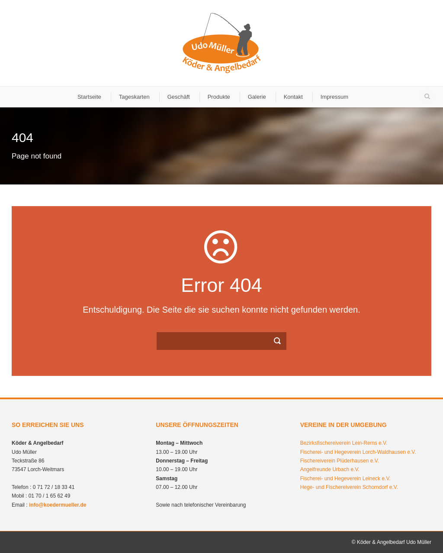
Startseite (89, 97)
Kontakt (293, 97)
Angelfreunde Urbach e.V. (330, 469)
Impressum (334, 97)
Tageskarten (134, 97)
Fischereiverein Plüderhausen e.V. (339, 461)
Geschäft (178, 97)
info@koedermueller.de (57, 505)
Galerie (257, 97)
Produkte (219, 97)
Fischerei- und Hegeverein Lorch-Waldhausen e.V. (358, 452)
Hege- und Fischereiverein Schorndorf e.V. (349, 487)
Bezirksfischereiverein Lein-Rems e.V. (344, 443)
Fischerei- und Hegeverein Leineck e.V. (345, 478)
